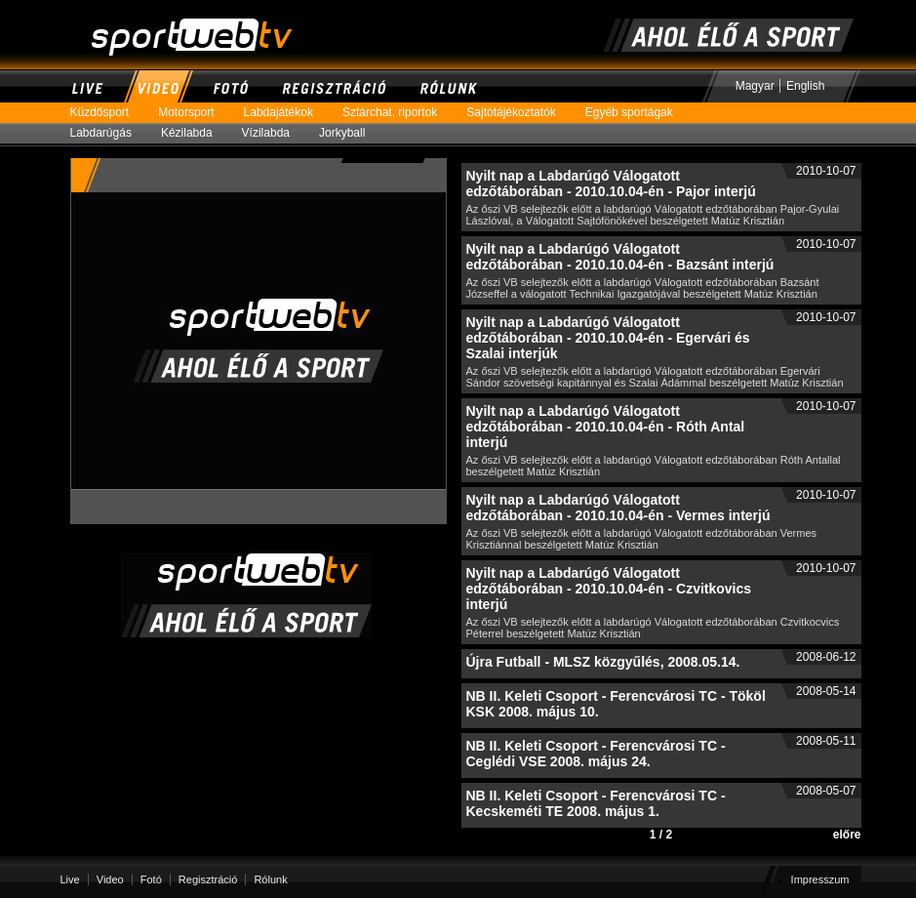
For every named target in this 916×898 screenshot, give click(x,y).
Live (88, 85)
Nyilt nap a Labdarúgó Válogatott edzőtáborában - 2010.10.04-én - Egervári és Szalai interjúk (608, 337)
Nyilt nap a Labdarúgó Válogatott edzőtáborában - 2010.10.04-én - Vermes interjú (618, 507)
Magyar (755, 86)
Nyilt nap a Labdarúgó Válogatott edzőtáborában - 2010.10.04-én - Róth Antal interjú (605, 426)
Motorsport (193, 112)
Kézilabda (194, 133)
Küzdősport (107, 112)
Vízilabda (273, 133)
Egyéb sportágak (636, 112)
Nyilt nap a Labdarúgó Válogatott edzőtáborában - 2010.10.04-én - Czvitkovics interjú (609, 588)
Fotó (229, 85)
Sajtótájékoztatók (518, 112)
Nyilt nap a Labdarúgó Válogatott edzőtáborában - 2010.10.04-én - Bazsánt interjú (620, 256)
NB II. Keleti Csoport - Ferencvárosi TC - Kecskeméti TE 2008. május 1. (596, 803)
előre (847, 834)
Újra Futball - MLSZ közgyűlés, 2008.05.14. (603, 662)
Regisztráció (333, 85)
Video (157, 85)
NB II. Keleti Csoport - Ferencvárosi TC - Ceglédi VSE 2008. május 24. (596, 753)
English (805, 86)
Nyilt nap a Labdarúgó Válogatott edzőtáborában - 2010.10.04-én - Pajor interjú (611, 183)
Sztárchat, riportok (397, 112)
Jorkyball (349, 133)
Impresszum (820, 879)
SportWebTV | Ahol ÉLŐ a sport (165, 8)
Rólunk (448, 85)
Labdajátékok (286, 112)
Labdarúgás (108, 133)
